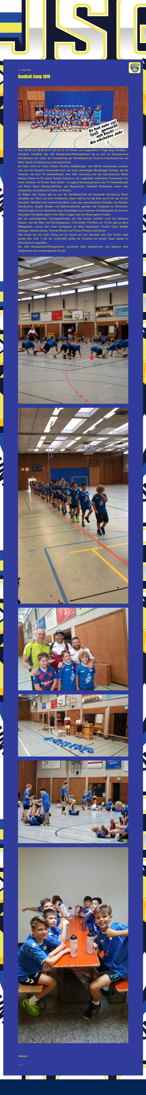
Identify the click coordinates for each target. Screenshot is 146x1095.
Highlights (22, 1056)
